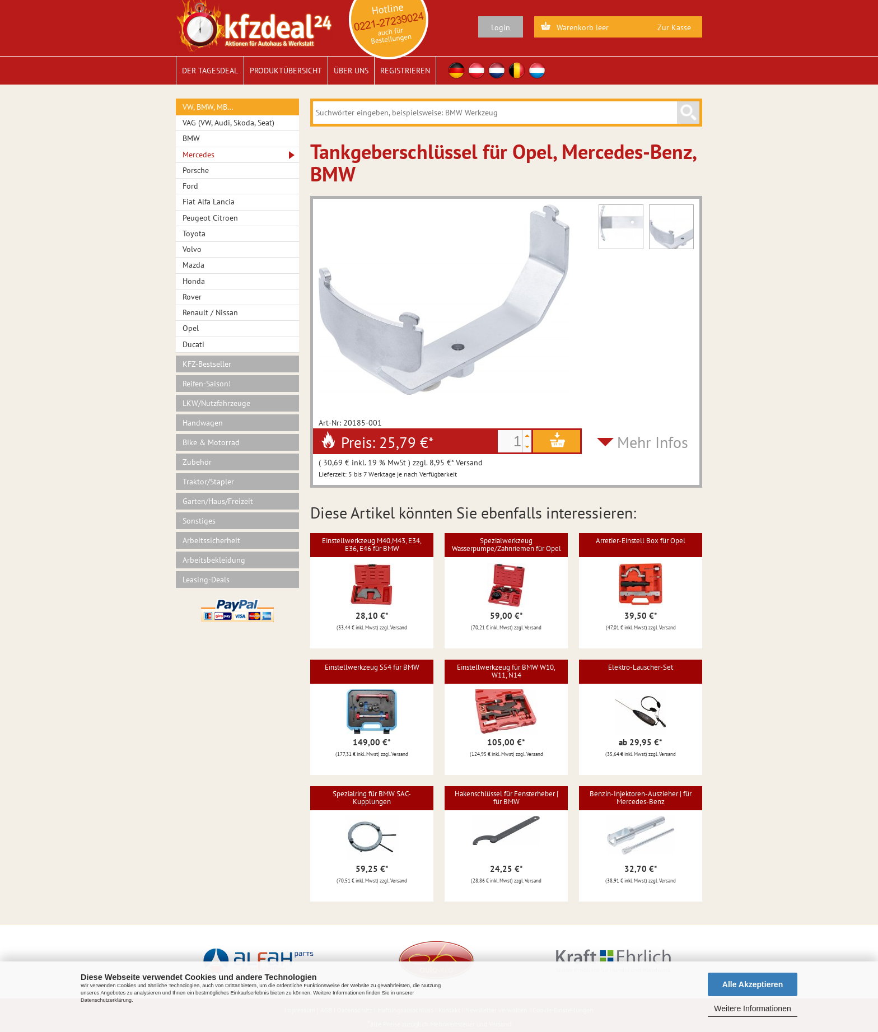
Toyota (194, 233)
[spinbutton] (510, 441)
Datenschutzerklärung (106, 1000)
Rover (192, 297)
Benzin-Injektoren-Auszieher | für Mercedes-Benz (641, 797)
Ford (190, 186)
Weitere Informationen (752, 1008)
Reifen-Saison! (207, 384)
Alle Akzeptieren (752, 984)
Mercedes (198, 155)
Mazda (193, 265)
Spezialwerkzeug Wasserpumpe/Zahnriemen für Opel (506, 544)
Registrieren (405, 71)
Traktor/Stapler (208, 482)
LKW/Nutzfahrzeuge (216, 403)
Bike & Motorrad (211, 442)
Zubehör (197, 462)
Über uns (351, 71)
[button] (526, 435)
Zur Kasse (674, 27)
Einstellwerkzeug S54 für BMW (372, 667)
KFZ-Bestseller (207, 364)
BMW (191, 138)
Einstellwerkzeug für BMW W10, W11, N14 (506, 671)
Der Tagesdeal (210, 71)
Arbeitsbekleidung (214, 560)
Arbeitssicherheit (211, 540)
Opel (191, 328)
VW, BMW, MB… (208, 107)
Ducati (193, 344)
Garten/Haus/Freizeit (218, 501)
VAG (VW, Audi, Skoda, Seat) (228, 123)
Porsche (196, 170)
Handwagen (203, 423)
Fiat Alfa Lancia (209, 202)
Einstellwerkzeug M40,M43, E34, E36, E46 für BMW (372, 544)
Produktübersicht (286, 71)
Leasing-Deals (206, 580)
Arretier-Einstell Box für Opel (640, 540)
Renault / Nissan (210, 312)
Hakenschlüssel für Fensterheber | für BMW (506, 797)
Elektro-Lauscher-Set (640, 667)
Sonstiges (199, 521)
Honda (194, 281)
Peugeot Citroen (210, 218)
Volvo (192, 249)
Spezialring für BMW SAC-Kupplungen (372, 797)
